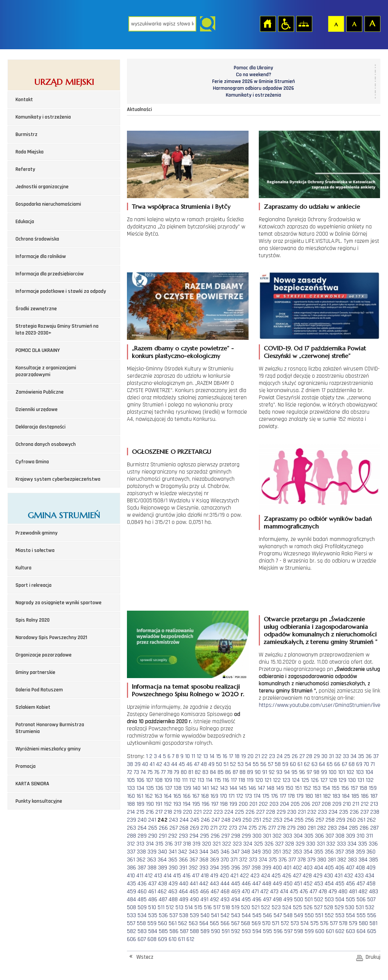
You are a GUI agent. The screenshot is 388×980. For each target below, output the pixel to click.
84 (213, 772)
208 (326, 804)
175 (265, 796)
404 (318, 868)
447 (256, 884)
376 (282, 860)
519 (235, 907)
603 (350, 931)
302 (277, 836)
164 (168, 796)
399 (266, 868)
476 (304, 892)
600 (319, 931)
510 (152, 907)
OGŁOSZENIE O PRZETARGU (171, 451)
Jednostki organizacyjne (42, 186)
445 (235, 884)
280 (301, 828)
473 (274, 892)
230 (291, 812)
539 (194, 915)
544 (246, 915)
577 (334, 923)
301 (267, 836)
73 (136, 772)
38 (130, 764)
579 (353, 923)
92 (272, 772)
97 (309, 772)
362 (141, 860)
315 (159, 844)
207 (316, 804)
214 (131, 812)
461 (152, 892)
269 (194, 828)
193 (177, 804)
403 (308, 868)
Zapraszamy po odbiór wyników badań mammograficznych (318, 522)
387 (142, 868)
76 (157, 772)
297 (225, 836)
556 (371, 915)
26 (295, 756)
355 (318, 852)
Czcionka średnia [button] (354, 23)
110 (177, 780)
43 (167, 764)
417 (195, 876)
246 (205, 820)
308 (339, 836)
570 (266, 923)
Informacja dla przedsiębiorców (50, 273)
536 (163, 915)
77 (163, 772)
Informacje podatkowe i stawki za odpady (61, 291)
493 (225, 899)
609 (162, 939)
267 (173, 828)
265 (152, 828)
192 (168, 804)
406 (339, 868)
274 (243, 828)
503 (329, 899)
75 (150, 772)
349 (256, 852)
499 (288, 899)
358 (349, 852)
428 (307, 876)
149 (280, 788)
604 (361, 931)
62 (307, 764)
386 (131, 868)
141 (205, 788)
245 (194, 820)
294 (194, 836)
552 (329, 915)
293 (183, 836)
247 (215, 820)
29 (317, 756)
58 (278, 764)
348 (245, 852)
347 (235, 852)
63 (314, 764)
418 (205, 876)
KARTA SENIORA (32, 783)
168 (205, 796)
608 (151, 939)
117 (234, 780)
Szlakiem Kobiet (33, 707)
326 (269, 844)
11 (193, 756)
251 (257, 820)
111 (185, 780)
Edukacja (25, 221)
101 (341, 772)
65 (330, 764)
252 (267, 820)
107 (149, 780)
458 (370, 884)
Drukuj (373, 957)
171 (231, 796)
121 (267, 780)
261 (361, 820)
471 (255, 892)
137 (168, 788)
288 (131, 836)
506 (361, 899)
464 (183, 892)
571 (275, 923)
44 (174, 764)
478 (323, 892)
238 (374, 812)
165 (177, 796)
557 (131, 923)
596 (278, 931)
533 (131, 915)
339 (151, 852)
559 (151, 923)
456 (350, 884)
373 (253, 860)
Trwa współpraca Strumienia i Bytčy (181, 206)
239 (131, 820)
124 (296, 780)
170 (223, 796)
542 (225, 915)
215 (140, 812)
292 (172, 836)
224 (228, 812)
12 (199, 756)
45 (182, 764)
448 (266, 884)
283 (332, 828)
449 (277, 884)
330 (310, 844)
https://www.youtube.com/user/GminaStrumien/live (319, 705)
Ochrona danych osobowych (46, 444)
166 (187, 796)
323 (237, 844)
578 (343, 923)
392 (193, 868)
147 (261, 788)
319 (196, 844)
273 (233, 828)
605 (371, 931)
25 (287, 756)
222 (207, 812)
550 (309, 915)
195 (196, 804)
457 (361, 884)
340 (162, 852)
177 (283, 796)
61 (299, 764)
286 (364, 828)
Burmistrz (27, 134)
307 (329, 836)
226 (250, 812)
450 (288, 884)
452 (308, 884)
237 (364, 812)
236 (354, 812)
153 (317, 788)
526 (308, 907)
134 (140, 788)
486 (152, 899)
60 (293, 764)
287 (374, 828)
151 (298, 788)
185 (355, 796)
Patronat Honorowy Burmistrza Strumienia (50, 728)
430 (328, 876)
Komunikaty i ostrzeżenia (43, 117)
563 (193, 923)
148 (270, 788)
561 (173, 923)
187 (373, 796)
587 (184, 931)
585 (163, 931)
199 (233, 804)
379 (311, 860)
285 (353, 828)
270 (204, 828)
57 (270, 764)
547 (278, 915)
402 (297, 868)
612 (190, 939)
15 (218, 756)
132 (370, 780)
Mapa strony (304, 23)
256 (309, 820)
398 (256, 868)
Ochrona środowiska (37, 239)
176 (274, 796)
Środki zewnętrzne (36, 308)
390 (173, 868)
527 (318, 907)
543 (235, 915)
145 (243, 788)
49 (211, 764)
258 (330, 820)
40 (145, 764)
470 (246, 892)
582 (131, 931)
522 (265, 907)
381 (332, 860)
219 (177, 812)
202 (263, 804)
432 (348, 876)
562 (182, 923)
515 (198, 907)
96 (302, 772)
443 (214, 884)
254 (288, 820)
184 (346, 796)
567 (235, 923)
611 (181, 939)
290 (152, 836)
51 (226, 764)
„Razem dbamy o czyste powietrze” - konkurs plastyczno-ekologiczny (183, 351)
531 (360, 907)
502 (318, 899)
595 (267, 931)
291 (163, 836)
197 (214, 804)
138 (177, 788)
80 (184, 772)
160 (131, 796)
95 (294, 772)
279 (291, 828)
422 (244, 876)
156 (345, 788)
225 (239, 812)
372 (243, 860)
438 (162, 884)
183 (336, 796)
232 (311, 812)
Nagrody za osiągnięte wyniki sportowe (59, 602)
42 (159, 764)
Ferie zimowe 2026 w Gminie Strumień (253, 81)
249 (236, 820)
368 (203, 860)
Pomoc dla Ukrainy (253, 67)
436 (142, 884)
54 (248, 764)
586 (173, 931)
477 (313, 892)
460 (142, 892)
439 (173, 884)
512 (170, 907)
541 (215, 915)
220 (187, 812)
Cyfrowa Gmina (32, 461)
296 (215, 836)
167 (195, 796)
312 (131, 844)
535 (152, 915)
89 (250, 772)
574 (304, 923)
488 (173, 899)
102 (350, 772)
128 (333, 780)
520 (245, 907)
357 (339, 852)
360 (370, 852)
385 (373, 860)
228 (270, 812)
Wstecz (144, 957)
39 (138, 764)
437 (152, 884)
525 (297, 907)
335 (362, 844)
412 (149, 876)
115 (217, 780)
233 (322, 812)
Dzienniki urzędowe (37, 409)
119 (250, 780)
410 (131, 876)
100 (332, 772)
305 (308, 836)
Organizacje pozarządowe (44, 655)
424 (265, 876)
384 (363, 860)
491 (204, 899)
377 (292, 860)
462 (162, 892)
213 (374, 804)
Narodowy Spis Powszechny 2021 (51, 637)
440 (183, 884)
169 (214, 796)
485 (142, 899)
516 (208, 907)
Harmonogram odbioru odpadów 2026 (253, 88)
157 (354, 788)
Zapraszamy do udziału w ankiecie (312, 206)
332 (330, 844)
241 (152, 820)
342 (182, 852)
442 (203, 884)
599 (309, 931)
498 (277, 899)
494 (235, 899)
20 (250, 756)
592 (235, 931)
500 (298, 899)
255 (299, 820)
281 (312, 828)
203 (273, 804)
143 (224, 788)
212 (365, 804)
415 (177, 876)
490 (194, 899)
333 (341, 844)
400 (277, 868)
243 (173, 820)
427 (297, 876)
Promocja (26, 766)
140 (196, 788)
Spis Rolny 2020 (33, 620)
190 (150, 804)
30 (324, 756)
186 (365, 796)
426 (286, 876)
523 (276, 907)
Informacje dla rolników (41, 256)
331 (321, 844)
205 (295, 804)
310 (361, 836)
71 (373, 764)
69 (359, 764)
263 (131, 828)
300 (256, 836)
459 (131, 892)
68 (352, 764)
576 (324, 923)
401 (287, 868)
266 (163, 828)
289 (142, 836)
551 (319, 915)
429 (317, 876)
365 (172, 860)
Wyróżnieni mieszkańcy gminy (48, 749)
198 (224, 804)
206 (305, 804)
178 (291, 796)
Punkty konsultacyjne (39, 801)
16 (224, 756)
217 (159, 812)
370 (225, 860)
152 (307, 788)
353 (297, 852)
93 (279, 772)
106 (140, 780)
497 (267, 899)
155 (336, 788)
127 (323, 780)
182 (327, 796)
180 (309, 796)
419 (214, 876)
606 (131, 939)
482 (363, 892)
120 (259, 780)
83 (205, 772)
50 (219, 764)
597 (288, 931)
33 (346, 756)
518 (226, 907)
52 (233, 764)
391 (183, 868)
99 (324, 772)
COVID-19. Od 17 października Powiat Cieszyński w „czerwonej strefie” (315, 351)
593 (246, 931)
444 (225, 884)
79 (176, 772)
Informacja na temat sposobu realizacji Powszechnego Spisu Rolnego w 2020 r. (188, 690)
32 (338, 756)
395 (225, 868)
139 (187, 788)
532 (369, 907)
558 (141, 923)
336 (373, 844)
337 (131, 852)
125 (305, 780)
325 (258, 844)
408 (360, 868)
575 (314, 923)
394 (214, 868)
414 (168, 876)
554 (350, 915)
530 (349, 907)
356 (329, 852)
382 (341, 860)
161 (139, 796)
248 (225, 820)
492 (214, 899)
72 (129, 772)
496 (256, 899)
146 (252, 788)
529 (339, 907)
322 (226, 844)
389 (162, 868)
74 (143, 772)
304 (298, 836)
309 (350, 836)
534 (142, 915)
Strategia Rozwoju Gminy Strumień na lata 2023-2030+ (57, 329)
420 (224, 876)
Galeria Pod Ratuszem (39, 689)
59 (285, 764)
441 (194, 884)
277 (272, 828)
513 (179, 907)
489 (183, 899)
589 (205, 931)
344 (203, 852)
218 (168, 812)
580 (363, 923)
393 (203, 868)
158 (363, 788)
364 (162, 860)
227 (260, 812)
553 (339, 915)
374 (263, 860)
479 (333, 892)
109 (168, 780)
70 (366, 764)
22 (264, 756)
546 (267, 915)
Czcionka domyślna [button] (335, 23)
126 (315, 780)
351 (277, 852)
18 (237, 756)
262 (371, 820)
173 (248, 796)
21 (257, 756)
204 (284, 804)
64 (322, 764)
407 (350, 868)
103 (360, 772)
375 (273, 860)
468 (225, 892)
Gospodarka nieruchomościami (48, 204)
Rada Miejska (30, 151)
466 (204, 892)
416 (187, 876)
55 (256, 764)
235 (343, 812)
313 (140, 844)
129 (342, 780)
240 (142, 820)
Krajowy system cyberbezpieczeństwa (58, 479)
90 (258, 772)
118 (241, 780)
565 (214, 923)
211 (355, 804)
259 (340, 820)
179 (300, 796)
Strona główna (267, 23)
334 (352, 844)
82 (198, 772)
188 (131, 804)
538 (183, 915)
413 (158, 876)
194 (187, 804)
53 (241, 764)
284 (342, 828)
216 (150, 812)
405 (329, 868)
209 (336, 804)
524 (286, 907)
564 (203, 923)
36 (369, 756)
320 (206, 844)
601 (330, 931)
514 (189, 907)
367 (193, 860)
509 (142, 907)
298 (235, 836)
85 (220, 772)
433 (359, 876)
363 (151, 860)
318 (187, 844)
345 (214, 852)
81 (190, 772)
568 (245, 923)
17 (231, 756)
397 (246, 868)
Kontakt (24, 99)
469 (235, 892)
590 (215, 931)
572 (285, 923)
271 (213, 828)
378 (301, 860)
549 (298, 915)
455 (339, 884)
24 (280, 756)
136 (159, 788)
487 (163, 899)
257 (320, 820)
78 (169, 772)
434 (369, 876)
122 (277, 780)
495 (246, 899)
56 (263, 764)
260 (351, 820)
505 (350, 899)
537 (173, 915)
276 (262, 828)
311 (369, 836)
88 (242, 772)
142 (214, 788)
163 (158, 796)
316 (169, 844)
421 (234, 876)
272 (223, 828)
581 (373, 923)
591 (226, 931)
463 (172, 892)
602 (339, 931)
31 (331, 756)
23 (272, 756)
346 (225, 852)
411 (139, 876)
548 (288, 915)
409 (370, 868)
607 (142, 939)
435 (131, 884)
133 (131, 788)
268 (183, 828)
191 (158, 804)
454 (329, 884)
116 (225, 780)
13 (205, 756)
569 (256, 923)
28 (309, 756)
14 (212, 756)
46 (189, 764)
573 (295, 923)
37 (376, 756)
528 (328, 907)
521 (256, 907)
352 (286, 852)
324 (247, 844)
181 (317, 796)
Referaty (25, 169)
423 (255, 876)
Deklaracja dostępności (41, 427)
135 (150, 788)
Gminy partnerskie (35, 672)
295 (204, 836)
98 (316, 772)
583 (142, 931)
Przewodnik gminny (37, 533)
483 (373, 892)
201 (253, 804)
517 (217, 907)
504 (339, 899)
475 (294, 892)
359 (360, 852)
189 (140, 804)
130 (352, 780)
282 (321, 828)
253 (277, 820)
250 (247, 820)
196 (206, 804)
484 (131, 899)
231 (302, 812)
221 (198, 812)
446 (246, 884)
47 (196, 764)
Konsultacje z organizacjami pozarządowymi (46, 371)
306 (319, 836)
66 (337, 764)
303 (287, 836)
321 (217, 844)
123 (286, 780)
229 (281, 812)
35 (361, 756)
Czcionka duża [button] (372, 23)
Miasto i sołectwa (35, 550)
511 (161, 907)
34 (353, 756)
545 (256, 915)
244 (184, 820)
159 (373, 788)
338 (141, 852)
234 (333, 812)
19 (243, 756)
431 (339, 876)
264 (142, 828)
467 (215, 892)
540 (205, 915)
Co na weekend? (253, 74)
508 (131, 907)
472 (264, 892)
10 (187, 756)
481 (353, 892)
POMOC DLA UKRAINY (38, 350)
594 (256, 931)
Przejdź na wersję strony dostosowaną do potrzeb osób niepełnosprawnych (285, 23)
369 (214, 860)
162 (149, 796)
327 (279, 844)
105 (131, 780)
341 (173, 852)
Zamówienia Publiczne (40, 392)
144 (233, 788)
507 (371, 899)
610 (173, 939)
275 (253, 828)
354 (308, 852)
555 (361, 915)
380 (321, 860)
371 (234, 860)
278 (281, 828)
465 (194, 892)
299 (246, 836)
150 (289, 788)
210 (347, 804)
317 (177, 844)
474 (284, 892)
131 (360, 780)
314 (150, 844)
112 (192, 780)
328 (289, 844)
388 (151, 868)
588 (194, 931)
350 (266, 852)
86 (228, 772)
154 (326, 788)
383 (352, 860)
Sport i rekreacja (34, 585)
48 (204, 764)
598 (298, 931)
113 (200, 780)
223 (218, 812)
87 (235, 772)
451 (298, 884)
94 (287, 772)
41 (152, 764)
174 (257, 796)
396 (235, 868)
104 (369, 772)
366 (183, 860)
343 (193, 852)
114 (209, 780)
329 (300, 844)
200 (243, 804)
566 (225, 923)
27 (302, 756)
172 (239, 796)
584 (152, 931)
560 (162, 923)
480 (342, 892)
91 (264, 772)
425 (276, 876)
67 (344, 764)
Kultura (23, 567)
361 (131, 860)
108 (159, 780)
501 (309, 899)
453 (318, 884)
